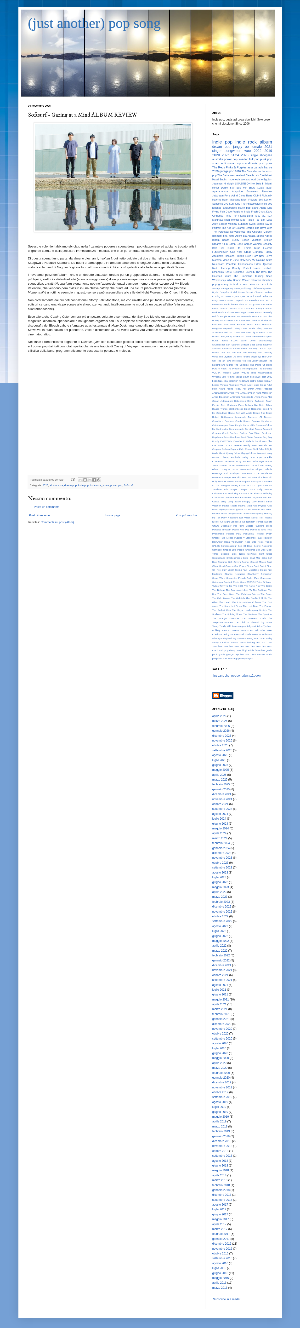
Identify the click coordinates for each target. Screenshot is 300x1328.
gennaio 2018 (221, 1190)
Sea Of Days (245, 546)
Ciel (222, 248)
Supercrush (266, 578)
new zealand (237, 175)
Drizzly (215, 441)
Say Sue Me (238, 187)
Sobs (264, 558)
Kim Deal (228, 493)
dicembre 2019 (221, 1082)
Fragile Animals (241, 211)
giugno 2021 (220, 994)
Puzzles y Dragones (244, 537)
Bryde (215, 292)
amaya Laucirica (221, 642)
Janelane (217, 489)
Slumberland (218, 558)
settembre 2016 (222, 1258)
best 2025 (267, 646)
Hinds (228, 215)
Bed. (223, 405)
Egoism (267, 179)
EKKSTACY (226, 441)
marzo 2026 (219, 721)
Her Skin (236, 477)
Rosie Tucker (265, 541)
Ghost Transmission (243, 469)
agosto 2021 (220, 985)
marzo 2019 (219, 1126)
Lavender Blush (258, 320)
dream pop (70, 485)
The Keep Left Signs (231, 606)
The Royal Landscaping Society (249, 610)
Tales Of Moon (264, 582)
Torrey (215, 626)
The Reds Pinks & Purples (229, 167)
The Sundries (265, 368)
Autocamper (227, 401)
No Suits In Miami (261, 183)
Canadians (217, 421)
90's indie (266, 284)
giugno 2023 (220, 882)
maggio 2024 (220, 828)
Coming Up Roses (221, 296)
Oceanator (226, 525)
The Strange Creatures (225, 618)
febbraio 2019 (221, 1131)
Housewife (246, 316)
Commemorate (236, 429)
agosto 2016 (220, 1263)
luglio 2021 (219, 989)
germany (223, 284)
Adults (222, 388)
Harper (227, 477)
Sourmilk (267, 344)
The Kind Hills (239, 360)
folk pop (254, 159)
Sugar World (219, 578)
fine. (225, 235)
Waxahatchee (265, 372)
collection (233, 380)
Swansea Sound (231, 348)
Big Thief (251, 288)
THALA (262, 348)
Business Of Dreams (260, 417)
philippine (217, 658)
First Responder (263, 304)
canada (258, 167)
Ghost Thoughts (221, 469)
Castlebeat (266, 175)
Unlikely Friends (220, 630)
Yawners (241, 638)
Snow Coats (256, 187)
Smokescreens (234, 558)
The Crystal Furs (227, 356)
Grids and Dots (226, 312)
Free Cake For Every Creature (255, 308)
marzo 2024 (219, 838)
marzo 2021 (219, 1009)
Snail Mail (254, 558)
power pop (116, 485)
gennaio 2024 (221, 848)
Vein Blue (260, 630)
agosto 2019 (220, 1102)
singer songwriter (226, 151)
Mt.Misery (245, 260)
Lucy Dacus (258, 501)
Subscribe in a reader (226, 1299)
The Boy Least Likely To (239, 590)
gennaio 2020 (221, 1077)
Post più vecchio (186, 515)
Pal (235, 525)
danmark (217, 235)
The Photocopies (251, 203)
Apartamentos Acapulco (227, 191)
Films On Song (247, 304)
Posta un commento (47, 507)
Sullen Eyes (253, 578)
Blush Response (252, 409)
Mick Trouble (244, 509)
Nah (226, 332)
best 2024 (256, 646)
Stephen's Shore (222, 271)
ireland (234, 284)
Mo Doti (216, 513)
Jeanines (217, 183)
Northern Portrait (254, 521)
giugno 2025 (220, 765)
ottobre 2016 (220, 1253)
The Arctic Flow (252, 586)
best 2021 (217, 380)
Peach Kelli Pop (240, 529)
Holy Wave (218, 481)
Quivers (249, 336)
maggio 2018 (220, 1170)
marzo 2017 (219, 1229)
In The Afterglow (221, 485)
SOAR (234, 340)
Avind (234, 195)
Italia (243, 215)
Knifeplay (267, 493)
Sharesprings (265, 340)
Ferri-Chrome (231, 304)
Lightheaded (259, 497)
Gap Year (236, 251)
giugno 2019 (220, 1112)
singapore (237, 658)
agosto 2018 (220, 1160)
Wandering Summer (228, 634)
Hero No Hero (249, 477)
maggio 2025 (220, 769)
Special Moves (258, 562)
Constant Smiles (253, 429)
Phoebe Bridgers (221, 336)
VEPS (250, 630)
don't (238, 650)
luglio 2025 (219, 760)
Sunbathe (238, 271)
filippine (246, 650)
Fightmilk (267, 195)
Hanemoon (218, 477)
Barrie (250, 401)
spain (215, 163)
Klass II (258, 493)
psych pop (244, 207)
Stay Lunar (228, 570)
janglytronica (229, 207)
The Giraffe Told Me (256, 598)
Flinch (215, 308)
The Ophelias (241, 364)
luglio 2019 (219, 1107)
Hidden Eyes (243, 255)
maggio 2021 (220, 999)
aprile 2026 (219, 716)
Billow (269, 405)
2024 (235, 155)
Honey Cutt (234, 316)
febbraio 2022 (221, 955)
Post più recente (39, 515)
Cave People (235, 425)
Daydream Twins (221, 437)
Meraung (233, 509)
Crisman (216, 433)
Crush (225, 433)
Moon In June (231, 260)
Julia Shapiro (231, 489)
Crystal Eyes (238, 296)
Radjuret (267, 537)
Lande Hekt (246, 497)
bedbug (251, 642)
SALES (216, 546)
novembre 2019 (222, 1087)
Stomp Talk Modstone (247, 570)
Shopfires (250, 549)
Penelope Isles (258, 529)
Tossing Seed (263, 276)
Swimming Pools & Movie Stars (229, 582)
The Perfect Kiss (221, 610)
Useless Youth (238, 630)
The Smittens (250, 614)
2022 (257, 151)
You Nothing (228, 376)
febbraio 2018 (221, 1185)
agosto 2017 (220, 1204)
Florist (222, 453)
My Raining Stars (262, 260)
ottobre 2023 (220, 862)
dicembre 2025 (221, 735)
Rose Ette (250, 541)
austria (234, 642)
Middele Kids (258, 509)
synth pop (248, 658)
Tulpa (260, 626)
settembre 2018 (222, 1155)
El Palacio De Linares (254, 441)
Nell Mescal (266, 517)
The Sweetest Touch (254, 618)
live (241, 654)
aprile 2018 (219, 1175)
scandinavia (249, 163)
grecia (222, 654)
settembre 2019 (222, 1097)
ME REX (267, 215)
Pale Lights (252, 332)
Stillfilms (216, 348)
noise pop (234, 163)
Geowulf (255, 465)
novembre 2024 (222, 799)
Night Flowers (249, 199)
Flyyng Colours (248, 453)
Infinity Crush (239, 485)
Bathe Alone (259, 207)
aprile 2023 (219, 892)
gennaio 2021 (221, 1019)
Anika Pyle (233, 392)
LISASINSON (242, 183)
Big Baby (259, 405)
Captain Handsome (262, 421)
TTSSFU (251, 582)
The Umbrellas (243, 276)
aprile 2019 (219, 1121)
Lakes (236, 497)
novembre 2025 (222, 740)
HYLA (257, 473)
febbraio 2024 (221, 843)
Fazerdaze (217, 304)
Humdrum (257, 316)
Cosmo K (267, 429)
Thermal (255, 622)
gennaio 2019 (221, 1136)
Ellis (269, 207)
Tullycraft (251, 626)
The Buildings (260, 590)
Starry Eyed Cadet (256, 566)
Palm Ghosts (245, 525)
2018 (238, 171)
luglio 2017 (219, 1209)
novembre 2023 (222, 857)
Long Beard (234, 501)
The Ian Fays (224, 360)
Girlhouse (217, 215)
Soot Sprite (256, 344)
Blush (269, 288)
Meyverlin (228, 328)
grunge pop (232, 654)
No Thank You (237, 332)
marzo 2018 (219, 1180)
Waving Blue (249, 372)
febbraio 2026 (221, 726)
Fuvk (214, 312)
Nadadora (233, 517)
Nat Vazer (244, 517)
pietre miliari (256, 380)
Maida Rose (253, 324)
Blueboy (261, 288)
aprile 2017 (219, 1224)
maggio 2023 (220, 887)
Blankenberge (236, 409)
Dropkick (239, 300)
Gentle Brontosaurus (238, 465)
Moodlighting (256, 513)
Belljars (249, 405)
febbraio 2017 (221, 1234)
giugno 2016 (220, 1273)
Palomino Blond (263, 525)
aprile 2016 (219, 1282)
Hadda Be (266, 473)
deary (232, 650)
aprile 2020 (219, 1063)
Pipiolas (230, 533)
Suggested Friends (236, 578)
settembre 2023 (222, 867)
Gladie (269, 469)
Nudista (268, 521)
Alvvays (216, 288)
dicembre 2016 (221, 1243)
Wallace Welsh (231, 372)
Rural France (220, 340)
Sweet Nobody (249, 348)
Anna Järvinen (247, 392)
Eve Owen (218, 445)
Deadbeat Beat (238, 437)
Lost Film (223, 324)
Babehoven (240, 401)
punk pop (266, 159)
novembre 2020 (222, 1028)
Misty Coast (241, 328)
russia (267, 380)
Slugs (269, 553)
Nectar (254, 517)
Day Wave (254, 433)
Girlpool (259, 469)
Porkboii (260, 533)
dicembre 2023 (221, 853)
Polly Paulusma (245, 533)
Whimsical (267, 634)
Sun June (234, 203)
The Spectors (265, 614)
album (53, 485)
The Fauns (266, 594)
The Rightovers (249, 368)
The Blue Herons (251, 171)
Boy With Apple (244, 413)
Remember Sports (262, 336)
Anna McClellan (264, 392)
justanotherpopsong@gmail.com (236, 676)
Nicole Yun (218, 521)
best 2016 (255, 376)
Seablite (267, 268)
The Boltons (218, 590)
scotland (245, 179)
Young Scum (242, 376)
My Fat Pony (219, 517)
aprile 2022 (219, 945)
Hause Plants (254, 312)
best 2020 (267, 376)
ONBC (215, 525)
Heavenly (267, 312)
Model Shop (255, 328)
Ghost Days (265, 211)
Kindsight (228, 183)
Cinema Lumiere (263, 292)
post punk (265, 163)
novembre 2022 (222, 911)
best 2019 (223, 646)
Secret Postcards (263, 546)
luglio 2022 (219, 931)
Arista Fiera (261, 397)
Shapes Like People (233, 549)
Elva (270, 441)
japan (105, 485)
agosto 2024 (220, 814)
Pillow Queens (263, 264)
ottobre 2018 (220, 1151)
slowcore (254, 284)
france (268, 167)
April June (257, 179)
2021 (268, 147)
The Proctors (234, 368)
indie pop (83, 485)
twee (247, 151)
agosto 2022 (220, 926)
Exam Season (234, 445)
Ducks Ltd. (234, 248)
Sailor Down (248, 340)
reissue (243, 284)
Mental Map (238, 219)
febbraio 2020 (221, 1073)
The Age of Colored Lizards (237, 227)
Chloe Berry (245, 195)
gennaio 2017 (221, 1239)
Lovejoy (246, 501)
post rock (227, 658)
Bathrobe (259, 401)
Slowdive (251, 553)
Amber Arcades (263, 388)
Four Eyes (256, 457)
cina (225, 380)
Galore (223, 465)
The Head (224, 602)
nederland (244, 380)
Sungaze (243, 223)
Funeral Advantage (253, 461)
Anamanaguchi (220, 392)
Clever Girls (249, 425)
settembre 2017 (222, 1200)
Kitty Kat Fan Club (243, 493)
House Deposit (242, 481)
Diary (215, 300)
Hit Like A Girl (265, 477)
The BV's (261, 271)
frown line (260, 650)
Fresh (254, 211)
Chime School (245, 292)
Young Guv (252, 638)
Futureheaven (220, 251)
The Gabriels (238, 598)
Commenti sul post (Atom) (57, 522)
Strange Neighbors (235, 574)
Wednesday (219, 280)
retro (231, 235)
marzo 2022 (219, 950)
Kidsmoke (217, 493)
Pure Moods (227, 537)
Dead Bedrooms (263, 296)
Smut (245, 558)
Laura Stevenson (241, 320)
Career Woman (253, 243)
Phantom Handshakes (239, 264)
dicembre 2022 (221, 906)
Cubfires (234, 433)
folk (252, 650)
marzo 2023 (219, 896)
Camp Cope (236, 243)
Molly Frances (242, 513)
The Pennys (266, 606)
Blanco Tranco (220, 409)
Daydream (266, 433)
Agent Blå (241, 235)
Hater (225, 199)
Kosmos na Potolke (222, 497)
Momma (217, 260)
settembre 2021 (222, 980)
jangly (237, 147)
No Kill (241, 521)
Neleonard (218, 264)
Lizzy (223, 501)
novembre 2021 (222, 970)
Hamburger (241, 312)
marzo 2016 (219, 1287)
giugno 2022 (220, 936)
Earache (237, 441)
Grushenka (246, 473)
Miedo (269, 509)
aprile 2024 (219, 833)
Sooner (245, 562)
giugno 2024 (220, 823)
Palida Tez (253, 219)
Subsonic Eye (220, 203)
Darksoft (250, 296)
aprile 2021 (219, 1004)
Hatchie (216, 199)
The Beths (223, 175)
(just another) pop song (94, 23)
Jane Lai (267, 485)
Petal (269, 529)
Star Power (240, 566)
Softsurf (128, 485)
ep (247, 147)
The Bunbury (249, 352)
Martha (241, 505)
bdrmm (242, 642)
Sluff (261, 553)
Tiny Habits (266, 622)
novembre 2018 (222, 1146)
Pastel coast (265, 332)
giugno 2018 (220, 1165)
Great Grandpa (253, 251)
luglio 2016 (219, 1268)
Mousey (268, 513)
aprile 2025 (219, 774)
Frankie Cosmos (228, 308)
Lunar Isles (253, 215)
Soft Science (232, 344)
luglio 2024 (219, 818)
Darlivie (243, 433)
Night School (231, 521)
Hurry (235, 215)
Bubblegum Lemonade (233, 417)
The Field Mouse (221, 598)
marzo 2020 (219, 1067)
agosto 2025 (220, 755)
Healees (229, 255)
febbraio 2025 (221, 784)
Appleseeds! (247, 397)
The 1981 (238, 586)
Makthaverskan (221, 219)
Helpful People (219, 316)
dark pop (223, 650)
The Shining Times (232, 614)
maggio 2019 (220, 1116)
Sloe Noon (238, 553)
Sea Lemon (265, 199)
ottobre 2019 (220, 1092)
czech (215, 650)
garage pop (227, 171)
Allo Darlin (248, 388)
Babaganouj (227, 288)
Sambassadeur (229, 546)
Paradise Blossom (221, 529)
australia (217, 159)
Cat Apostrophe (220, 425)
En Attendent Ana (254, 300)
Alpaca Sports (256, 235)
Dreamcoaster (226, 300)
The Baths (266, 586)
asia (60, 485)
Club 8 (257, 195)
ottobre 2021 (220, 975)
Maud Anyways (220, 509)
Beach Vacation (251, 239)
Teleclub (250, 271)
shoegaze (266, 155)
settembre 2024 (222, 809)
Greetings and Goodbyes (226, 473)
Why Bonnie (234, 280)
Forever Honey (264, 453)
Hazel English (220, 179)
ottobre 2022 (220, 916)
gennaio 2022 (221, 960)
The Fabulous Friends (247, 594)
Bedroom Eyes (235, 405)
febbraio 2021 (221, 1014)
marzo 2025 (219, 779)
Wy (234, 638)
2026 (215, 171)
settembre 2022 (222, 921)
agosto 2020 (220, 1043)
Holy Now (258, 255)
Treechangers (239, 626)
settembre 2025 (222, 750)
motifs (269, 654)
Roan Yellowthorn (233, 541)
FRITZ (269, 300)
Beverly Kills (240, 288)
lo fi (223, 163)
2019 (268, 151)
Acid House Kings (256, 385)
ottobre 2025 (220, 745)
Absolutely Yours (237, 385)
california (256, 280)
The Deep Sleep (226, 594)
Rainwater (217, 541)
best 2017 (261, 642)
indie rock (95, 485)
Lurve (269, 255)
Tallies (215, 586)
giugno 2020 (220, 1053)
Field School (259, 449)
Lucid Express (237, 324)
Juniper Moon (247, 489)
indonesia (234, 179)
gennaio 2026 (221, 730)
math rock (250, 654)
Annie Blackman (220, 397)
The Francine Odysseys (249, 356)
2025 (45, 485)
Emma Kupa (252, 248)
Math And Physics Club (259, 505)
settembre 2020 (222, 1038)
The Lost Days (251, 606)
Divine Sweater (254, 437)
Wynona (216, 376)
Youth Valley (265, 638)
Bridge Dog (259, 413)
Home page (112, 515)
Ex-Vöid (267, 248)
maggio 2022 (220, 941)
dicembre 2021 (221, 965)
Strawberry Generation (259, 574)
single (254, 155)
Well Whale (245, 634)
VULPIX (216, 372)
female (256, 147)
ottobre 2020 (220, 1033)
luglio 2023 (219, 877)
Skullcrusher (218, 344)
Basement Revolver (259, 191)
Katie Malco (226, 320)
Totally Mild (225, 626)
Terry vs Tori (226, 586)
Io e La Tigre (254, 485)
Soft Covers (234, 562)
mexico (261, 654)
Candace (229, 421)
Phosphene (218, 533)
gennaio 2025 (221, 789)
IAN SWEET (265, 481)
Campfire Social (228, 292)
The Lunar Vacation (257, 360)
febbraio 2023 (221, 901)
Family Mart (250, 445)
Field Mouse (245, 449)
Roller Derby (220, 187)
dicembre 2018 (221, 1141)
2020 (216, 155)
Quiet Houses (237, 336)
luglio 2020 (219, 1048)
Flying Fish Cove (222, 211)
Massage (235, 199)
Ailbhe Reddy (234, 388)
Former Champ (220, 457)
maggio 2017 (220, 1219)
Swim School (256, 223)
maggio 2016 (220, 1278)
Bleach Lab (252, 175)
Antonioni (235, 397)
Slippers (225, 553)
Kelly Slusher (264, 489)
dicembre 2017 (221, 1194)
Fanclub (263, 445)
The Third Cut (241, 622)
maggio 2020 (220, 1058)
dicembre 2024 (221, 794)
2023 (245, 155)
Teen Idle (225, 352)
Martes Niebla (229, 505)
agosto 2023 (220, 872)
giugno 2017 (220, 1214)
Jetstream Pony (221, 195)
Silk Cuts (261, 549)
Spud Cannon (226, 566)
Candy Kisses (242, 421)
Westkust (256, 634)
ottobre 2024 (220, 804)
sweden (243, 159)
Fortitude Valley (240, 457)
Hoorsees (229, 481)
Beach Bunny (230, 239)
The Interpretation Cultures (246, 602)
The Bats (236, 352)
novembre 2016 (222, 1248)
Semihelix (217, 549)
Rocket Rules (251, 268)
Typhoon (267, 626)
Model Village (228, 513)
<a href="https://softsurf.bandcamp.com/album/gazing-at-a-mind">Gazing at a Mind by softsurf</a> (70, 412)
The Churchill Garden (259, 231)
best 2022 (234, 646)
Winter (245, 280)
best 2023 (245, 646)
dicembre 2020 (221, 1024)
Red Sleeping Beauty (226, 268)
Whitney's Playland (222, 638)
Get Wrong (266, 465)
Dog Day (267, 437)
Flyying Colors (233, 453)
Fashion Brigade (229, 449)
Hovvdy (255, 481)
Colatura (260, 425)
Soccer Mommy (228, 223)
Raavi (259, 537)
